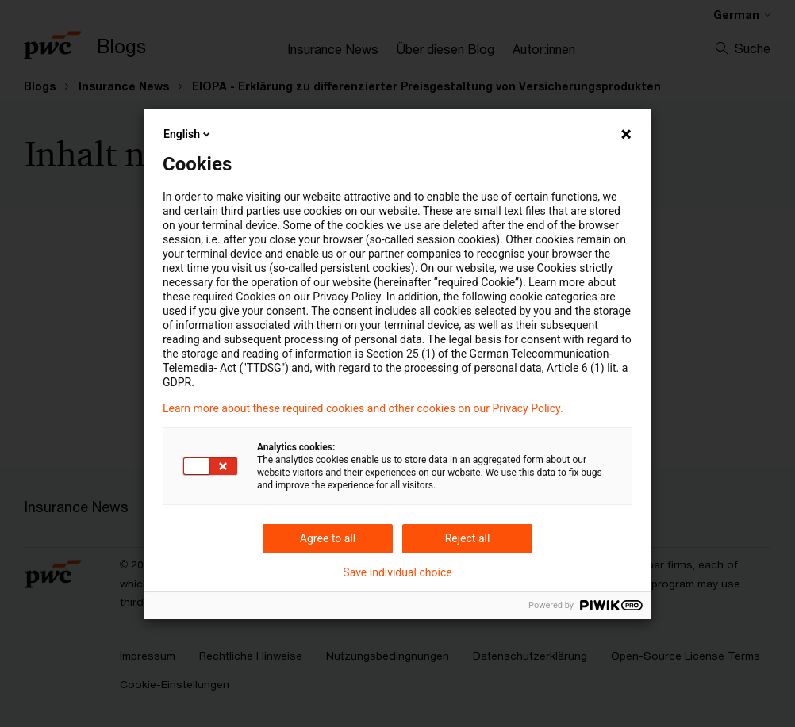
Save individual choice (397, 572)
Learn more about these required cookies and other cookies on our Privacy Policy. (363, 408)
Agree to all (327, 538)
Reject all (467, 538)
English (188, 134)
